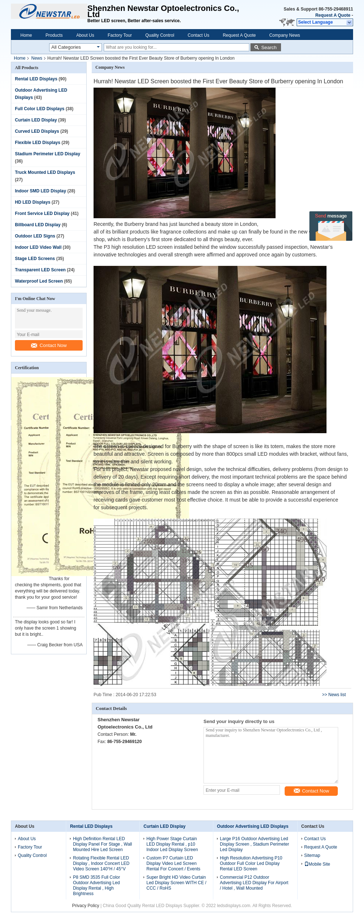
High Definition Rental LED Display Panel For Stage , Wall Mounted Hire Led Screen (102, 844)
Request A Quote (332, 15)
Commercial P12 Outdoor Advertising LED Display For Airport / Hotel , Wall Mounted (254, 883)
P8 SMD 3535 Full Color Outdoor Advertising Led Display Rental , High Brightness (96, 885)
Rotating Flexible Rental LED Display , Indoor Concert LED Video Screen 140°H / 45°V (101, 863)
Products (54, 35)
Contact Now (49, 345)
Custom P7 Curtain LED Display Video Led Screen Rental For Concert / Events (173, 863)
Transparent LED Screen (40, 269)
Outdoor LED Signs (35, 236)
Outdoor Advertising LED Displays (252, 826)
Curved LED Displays (37, 131)
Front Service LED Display (42, 213)
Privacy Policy (85, 905)
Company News (284, 35)
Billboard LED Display (37, 224)
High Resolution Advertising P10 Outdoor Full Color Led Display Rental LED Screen (251, 863)
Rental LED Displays (36, 78)
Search (269, 47)
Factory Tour (120, 35)
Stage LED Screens (35, 258)
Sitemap (312, 855)
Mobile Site (317, 864)
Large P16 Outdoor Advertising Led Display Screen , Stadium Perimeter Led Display (254, 844)
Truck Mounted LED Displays (45, 172)
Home (26, 35)
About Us (85, 35)
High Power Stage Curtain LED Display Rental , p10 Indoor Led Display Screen (172, 844)
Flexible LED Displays (37, 142)
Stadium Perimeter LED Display (47, 153)
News (36, 58)
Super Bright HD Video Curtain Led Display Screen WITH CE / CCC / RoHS (176, 883)
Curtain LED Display (36, 120)
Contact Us (198, 35)
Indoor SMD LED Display (40, 190)
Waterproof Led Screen (39, 281)
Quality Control (159, 35)
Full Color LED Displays (39, 108)
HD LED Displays (32, 202)
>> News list (334, 694)
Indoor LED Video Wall (38, 247)
